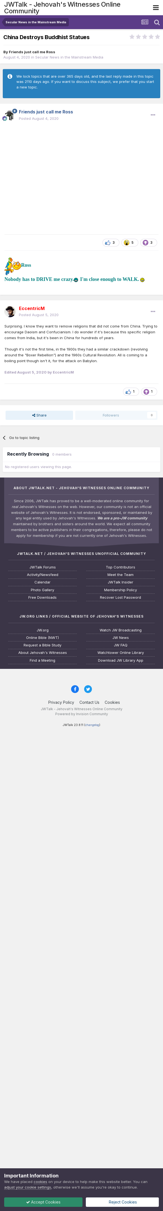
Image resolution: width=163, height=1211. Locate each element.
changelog (92, 725)
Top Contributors (120, 567)
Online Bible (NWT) (42, 638)
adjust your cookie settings (27, 1187)
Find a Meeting (42, 660)
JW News (120, 638)
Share (39, 415)
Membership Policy (120, 590)
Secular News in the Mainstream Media (69, 57)
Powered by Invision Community (81, 714)
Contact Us (89, 702)
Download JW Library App (120, 660)
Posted (39, 118)
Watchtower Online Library (120, 653)
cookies (40, 1181)
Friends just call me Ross (32, 52)
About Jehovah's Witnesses (42, 653)
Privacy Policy (61, 702)
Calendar (42, 582)
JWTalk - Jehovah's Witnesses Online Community (62, 7)
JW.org (43, 630)
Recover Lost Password (120, 597)
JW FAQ (120, 645)
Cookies (112, 702)
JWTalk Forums (42, 567)
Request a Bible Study (42, 645)
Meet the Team (120, 575)
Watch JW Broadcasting (121, 630)
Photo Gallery (42, 590)
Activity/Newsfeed (42, 575)
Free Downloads (42, 597)
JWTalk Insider (120, 582)
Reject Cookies (122, 1202)
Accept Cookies (43, 1202)
